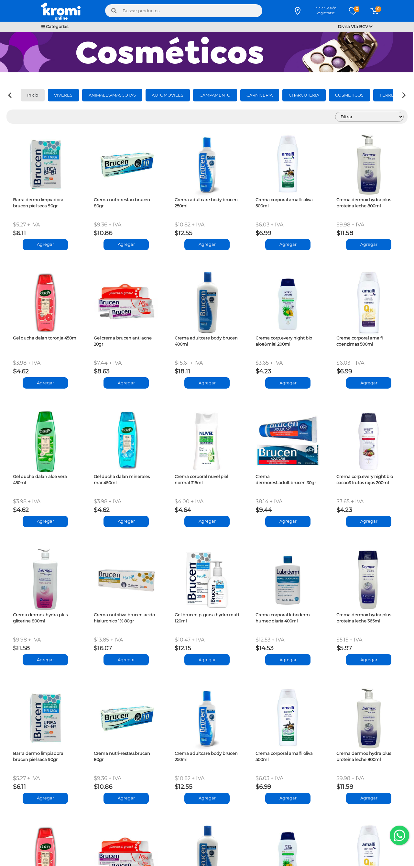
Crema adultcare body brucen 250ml (206, 202)
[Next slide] (403, 95)
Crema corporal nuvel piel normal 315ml (201, 479)
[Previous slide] (10, 95)
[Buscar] (114, 10)
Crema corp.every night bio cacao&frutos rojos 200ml (364, 479)
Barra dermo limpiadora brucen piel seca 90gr (38, 202)
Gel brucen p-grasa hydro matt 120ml (207, 617)
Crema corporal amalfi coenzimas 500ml (359, 341)
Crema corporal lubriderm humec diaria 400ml (283, 617)
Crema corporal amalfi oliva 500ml (284, 202)
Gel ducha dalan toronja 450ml (45, 338)
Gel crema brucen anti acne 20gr (123, 341)
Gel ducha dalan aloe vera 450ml (40, 479)
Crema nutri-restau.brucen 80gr (122, 202)
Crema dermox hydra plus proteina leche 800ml (363, 202)
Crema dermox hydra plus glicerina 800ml (40, 617)
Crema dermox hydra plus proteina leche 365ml (363, 617)
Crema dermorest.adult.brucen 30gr (286, 479)
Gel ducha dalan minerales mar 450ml (122, 479)
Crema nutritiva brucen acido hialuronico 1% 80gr (124, 617)
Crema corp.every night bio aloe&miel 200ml (284, 341)
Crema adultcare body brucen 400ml (206, 341)
